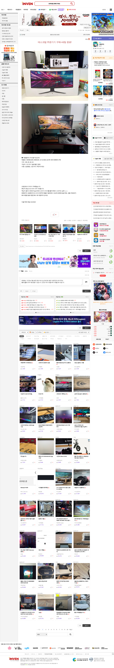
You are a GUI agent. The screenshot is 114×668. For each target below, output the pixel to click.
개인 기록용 (42, 550)
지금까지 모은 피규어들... (27, 394)
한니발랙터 (77, 366)
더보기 (107, 339)
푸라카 (76, 554)
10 (67, 629)
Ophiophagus (77, 585)
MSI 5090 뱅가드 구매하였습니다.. (81, 519)
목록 (23, 220)
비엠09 (40, 460)
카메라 (29, 338)
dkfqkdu (65, 238)
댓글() (27, 220)
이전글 (33, 291)
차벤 (3, 93)
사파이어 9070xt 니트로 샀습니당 (27, 425)
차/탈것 (22, 338)
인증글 (32, 332)
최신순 (30, 271)
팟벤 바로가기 (5, 88)
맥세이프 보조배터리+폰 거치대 (63, 550)
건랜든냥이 (59, 460)
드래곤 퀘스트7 (6, 120)
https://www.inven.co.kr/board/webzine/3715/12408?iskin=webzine (40, 246)
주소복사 (22, 246)
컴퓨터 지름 (42, 518)
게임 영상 (4, 104)
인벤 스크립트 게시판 (7, 38)
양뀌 (57, 398)
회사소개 (27, 654)
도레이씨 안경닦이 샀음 (44, 362)
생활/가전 (44, 336)
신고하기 (74, 220)
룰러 (75, 398)
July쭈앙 (23, 366)
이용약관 (40, 654)
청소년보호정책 (58, 654)
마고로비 (58, 491)
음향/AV (85, 336)
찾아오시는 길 (79, 654)
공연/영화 (52, 336)
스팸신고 (79, 220)
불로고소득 (23, 398)
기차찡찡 (41, 398)
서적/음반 (60, 336)
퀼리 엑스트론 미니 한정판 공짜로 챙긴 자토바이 (81, 457)
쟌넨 (22, 554)
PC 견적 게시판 (6, 78)
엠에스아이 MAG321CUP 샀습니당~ (46, 457)
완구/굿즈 (69, 336)
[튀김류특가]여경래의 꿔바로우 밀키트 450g (103, 212)
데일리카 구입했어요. (80, 487)
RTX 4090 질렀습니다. (25, 234)
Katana (40, 554)
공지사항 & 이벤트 (6, 28)
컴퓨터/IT (28, 336)
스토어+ (111, 58)
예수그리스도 (24, 491)
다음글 (26, 291)
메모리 (35, 238)
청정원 (40, 491)
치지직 (3, 90)
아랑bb (40, 366)
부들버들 (41, 585)
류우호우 (22, 238)
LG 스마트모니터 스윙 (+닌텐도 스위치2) (63, 488)
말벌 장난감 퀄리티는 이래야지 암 (81, 582)
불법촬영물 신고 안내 (69, 654)
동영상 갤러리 (5, 30)
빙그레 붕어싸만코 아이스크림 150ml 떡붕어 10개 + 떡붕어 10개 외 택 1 (103, 206)
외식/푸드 (77, 336)
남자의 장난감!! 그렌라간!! (81, 394)
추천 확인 (85, 220)
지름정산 (59, 338)
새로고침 (87, 271)
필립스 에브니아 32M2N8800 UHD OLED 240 (27, 582)
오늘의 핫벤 (5, 69)
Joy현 (57, 366)
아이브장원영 (77, 523)
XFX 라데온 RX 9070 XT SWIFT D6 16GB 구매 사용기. (63, 519)
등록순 (26, 271)
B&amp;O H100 (25, 487)
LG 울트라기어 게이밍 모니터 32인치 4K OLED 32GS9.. (28, 613)
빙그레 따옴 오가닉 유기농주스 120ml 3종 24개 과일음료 (103, 218)
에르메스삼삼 (59, 523)
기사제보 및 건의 (6, 33)
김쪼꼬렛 (79, 238)
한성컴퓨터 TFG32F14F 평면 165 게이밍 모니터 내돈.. (63, 613)
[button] (37, 312)
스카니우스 (59, 585)
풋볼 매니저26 (5, 123)
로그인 (104, 9)
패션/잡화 (36, 338)
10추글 (39, 332)
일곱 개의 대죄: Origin (7, 112)
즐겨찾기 (47, 332)
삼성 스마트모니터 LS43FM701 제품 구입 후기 (81, 425)
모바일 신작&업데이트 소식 (9, 41)
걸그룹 (3, 96)
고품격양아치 (59, 554)
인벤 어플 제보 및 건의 (7, 36)
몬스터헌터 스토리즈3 (7, 115)
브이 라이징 (5, 109)
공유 (65, 220)
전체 (21, 336)
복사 (28, 30)
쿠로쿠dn (23, 585)
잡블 (57, 616)
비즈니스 (33, 654)
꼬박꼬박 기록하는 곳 (62, 394)
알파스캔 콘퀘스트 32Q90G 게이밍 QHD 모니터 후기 (81, 550)
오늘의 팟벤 (5, 72)
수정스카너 (41, 429)
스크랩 (69, 220)
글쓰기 (86, 328)
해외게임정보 (5, 101)
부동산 (52, 338)
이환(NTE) (101, 44)
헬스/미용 (44, 338)
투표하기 (102, 275)
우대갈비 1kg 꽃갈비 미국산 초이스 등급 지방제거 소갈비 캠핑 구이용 (103, 215)
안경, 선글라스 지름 (79, 362)
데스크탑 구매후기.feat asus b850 (27, 550)
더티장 (76, 460)
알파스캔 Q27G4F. (43, 581)
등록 (86, 282)
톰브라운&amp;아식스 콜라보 (63, 363)
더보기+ (52, 297)
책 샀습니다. (24, 456)
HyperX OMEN (5, 107)
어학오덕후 (23, 460)
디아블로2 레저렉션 (44, 487)
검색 (70, 634)
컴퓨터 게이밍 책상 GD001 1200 (62, 582)
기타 (66, 338)
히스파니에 (23, 429)
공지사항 (87, 654)
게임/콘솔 (36, 336)
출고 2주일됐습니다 (79, 612)
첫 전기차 (41, 394)
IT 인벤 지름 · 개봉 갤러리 (84, 30)
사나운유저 (77, 491)
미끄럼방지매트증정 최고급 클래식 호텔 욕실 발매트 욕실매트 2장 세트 (103, 209)
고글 (40, 612)
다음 (70, 629)
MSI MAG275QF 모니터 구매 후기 (63, 425)
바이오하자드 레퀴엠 (7, 117)
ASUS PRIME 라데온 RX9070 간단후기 (45, 425)
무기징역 (76, 429)
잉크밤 (22, 34)
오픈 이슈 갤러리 (6, 67)
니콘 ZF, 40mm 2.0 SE (61, 456)
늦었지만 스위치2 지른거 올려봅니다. (28, 519)
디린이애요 (59, 429)
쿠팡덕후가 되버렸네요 (27, 362)
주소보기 (22, 30)
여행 (3, 98)
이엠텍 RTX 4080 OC (82, 234)
